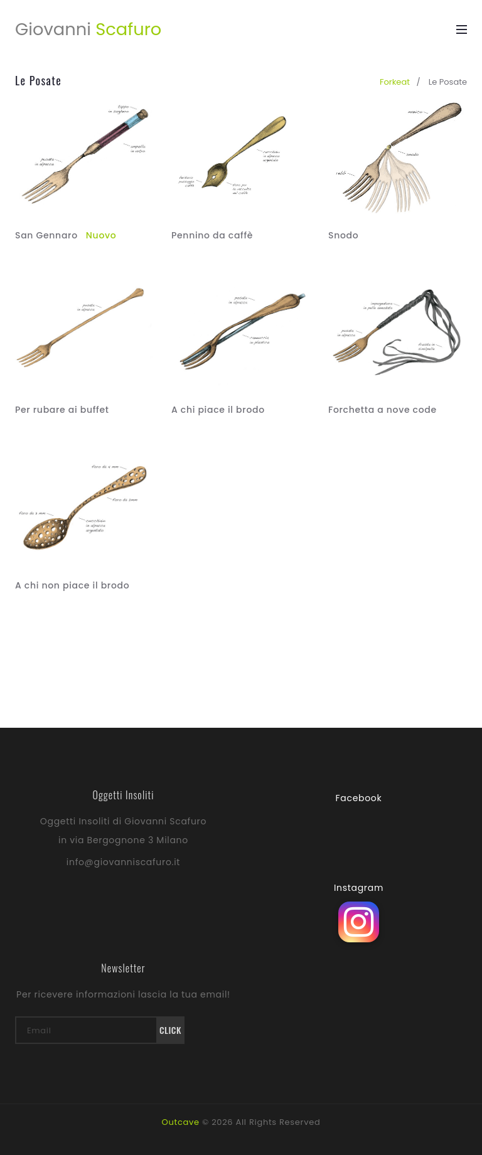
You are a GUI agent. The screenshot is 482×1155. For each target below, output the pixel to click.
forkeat (395, 82)
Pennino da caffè (212, 235)
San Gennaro (65, 235)
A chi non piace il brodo (72, 585)
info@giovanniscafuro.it (123, 862)
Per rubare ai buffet (62, 409)
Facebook (359, 798)
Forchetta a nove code (382, 409)
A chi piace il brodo (218, 409)
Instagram (358, 887)
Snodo (343, 235)
